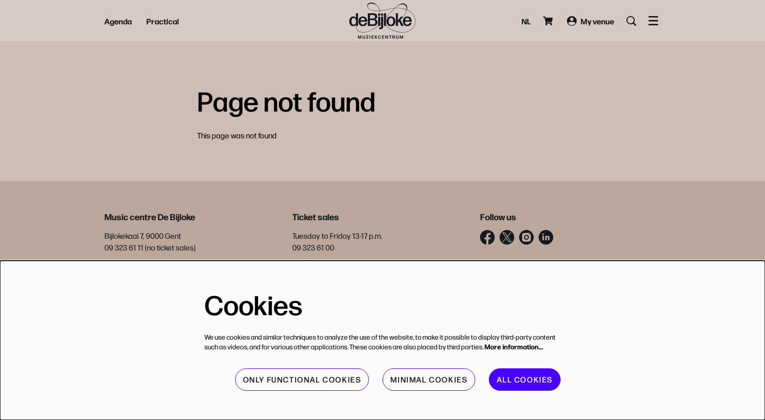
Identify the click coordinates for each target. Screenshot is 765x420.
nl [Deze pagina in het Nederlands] (526, 21)
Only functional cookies (302, 379)
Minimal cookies (428, 379)
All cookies (525, 379)
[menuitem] (118, 21)
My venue (590, 21)
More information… (513, 346)
